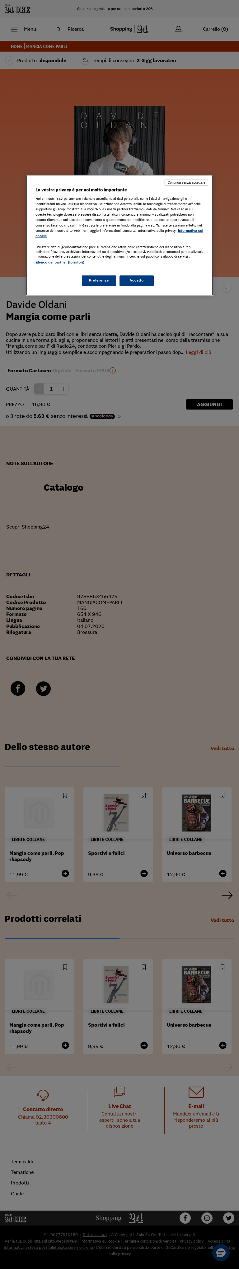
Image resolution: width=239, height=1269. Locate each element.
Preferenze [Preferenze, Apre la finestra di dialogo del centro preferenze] (99, 280)
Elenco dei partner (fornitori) (59, 262)
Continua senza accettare (186, 182)
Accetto (136, 280)
